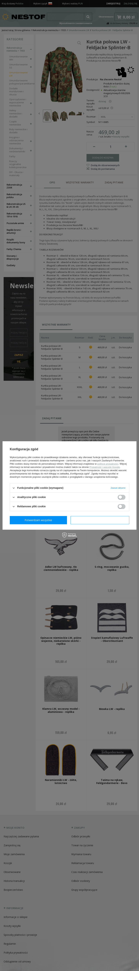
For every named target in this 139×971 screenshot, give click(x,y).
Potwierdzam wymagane (39, 520)
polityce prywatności (107, 463)
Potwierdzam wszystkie (100, 520)
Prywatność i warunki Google (104, 467)
